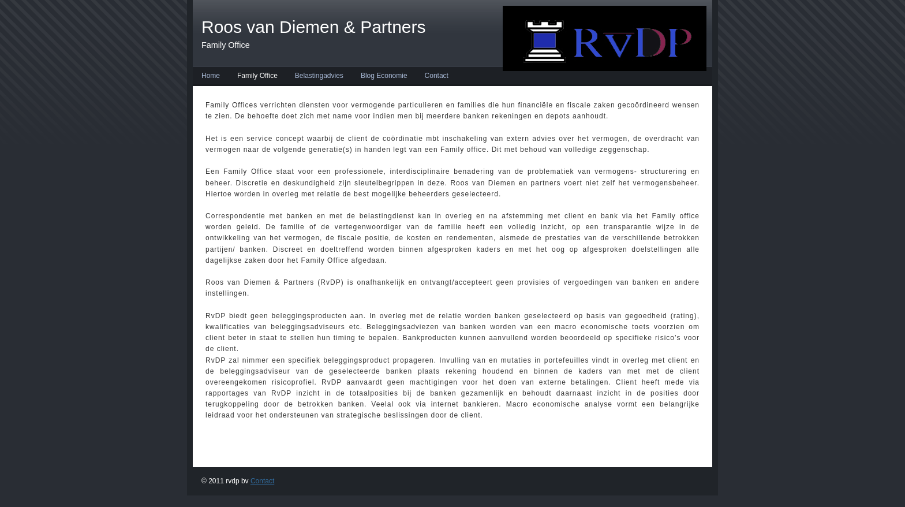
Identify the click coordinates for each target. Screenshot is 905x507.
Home (210, 76)
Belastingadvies (319, 76)
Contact (436, 76)
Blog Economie (384, 76)
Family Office (257, 76)
